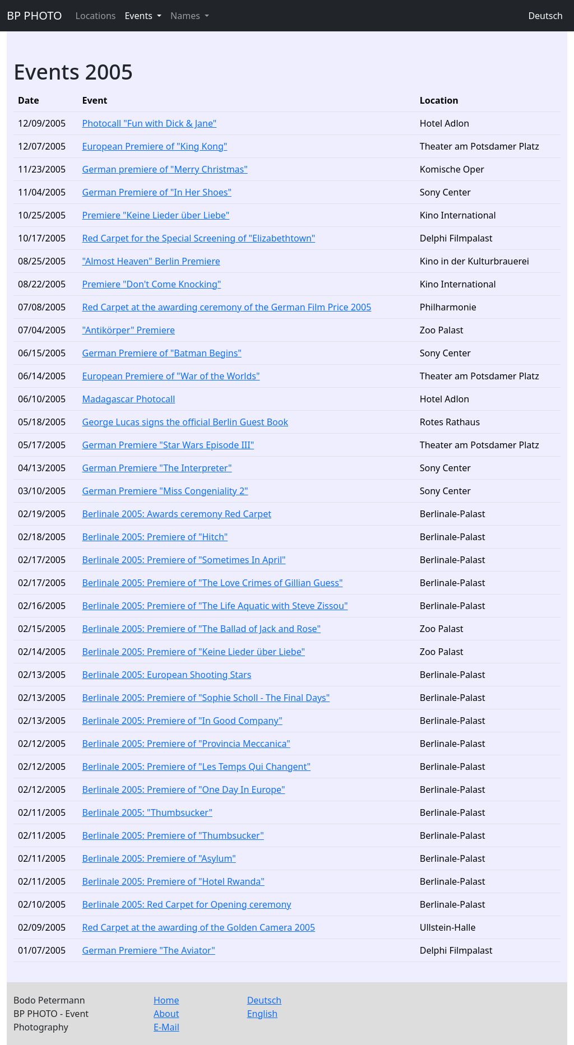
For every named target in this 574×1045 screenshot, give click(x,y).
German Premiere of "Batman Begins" (162, 353)
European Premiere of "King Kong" (155, 146)
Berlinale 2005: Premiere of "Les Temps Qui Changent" (196, 766)
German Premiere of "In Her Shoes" (157, 192)
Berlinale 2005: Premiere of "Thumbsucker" (173, 835)
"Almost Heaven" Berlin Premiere (151, 261)
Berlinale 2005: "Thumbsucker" (147, 812)
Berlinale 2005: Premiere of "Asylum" (159, 858)
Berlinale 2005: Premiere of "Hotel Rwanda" (173, 881)
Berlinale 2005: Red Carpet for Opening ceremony (186, 904)
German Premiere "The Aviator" (148, 950)
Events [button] (139, 16)
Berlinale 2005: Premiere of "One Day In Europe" (183, 789)
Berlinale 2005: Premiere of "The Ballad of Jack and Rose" (201, 629)
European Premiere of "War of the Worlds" (171, 376)
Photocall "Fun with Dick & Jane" (149, 123)
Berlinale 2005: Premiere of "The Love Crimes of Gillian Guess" (212, 583)
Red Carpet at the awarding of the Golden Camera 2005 (199, 927)
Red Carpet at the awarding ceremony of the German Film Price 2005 (227, 307)
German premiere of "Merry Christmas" (165, 169)
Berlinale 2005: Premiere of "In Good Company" (182, 720)
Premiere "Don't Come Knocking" (151, 284)
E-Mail (166, 1027)
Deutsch (545, 16)
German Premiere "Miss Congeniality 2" (165, 491)
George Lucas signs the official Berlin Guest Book (185, 422)
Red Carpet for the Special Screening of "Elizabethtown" (199, 238)
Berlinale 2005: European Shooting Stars (167, 674)
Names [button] (186, 16)
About (166, 1013)
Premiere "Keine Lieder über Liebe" (156, 215)
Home (166, 1000)
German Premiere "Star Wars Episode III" (168, 445)
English (262, 1013)
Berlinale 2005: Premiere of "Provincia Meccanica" (186, 743)
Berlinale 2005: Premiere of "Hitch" (155, 537)
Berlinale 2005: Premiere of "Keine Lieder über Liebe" (193, 651)
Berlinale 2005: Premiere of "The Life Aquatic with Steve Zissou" (215, 606)
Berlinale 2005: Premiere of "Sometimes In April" (184, 560)
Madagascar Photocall (128, 399)
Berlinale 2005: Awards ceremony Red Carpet (176, 514)
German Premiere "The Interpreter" (157, 468)
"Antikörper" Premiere (128, 330)
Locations (96, 16)
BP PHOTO (34, 15)
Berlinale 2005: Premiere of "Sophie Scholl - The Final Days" (206, 697)
